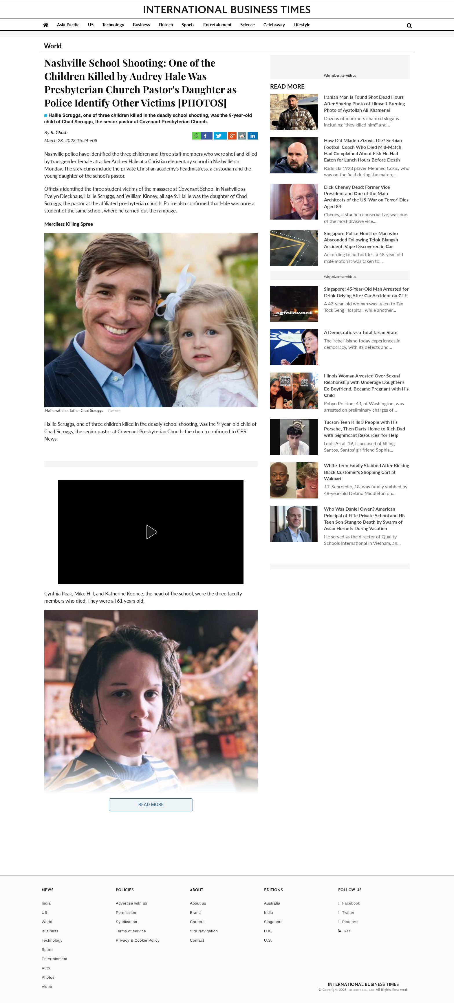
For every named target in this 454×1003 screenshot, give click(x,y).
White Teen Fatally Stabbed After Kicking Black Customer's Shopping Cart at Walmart (366, 472)
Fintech (166, 24)
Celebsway (274, 24)
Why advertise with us (340, 75)
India (46, 903)
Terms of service (131, 931)
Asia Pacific (68, 24)
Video (47, 986)
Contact (197, 940)
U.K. (268, 931)
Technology (113, 24)
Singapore (273, 922)
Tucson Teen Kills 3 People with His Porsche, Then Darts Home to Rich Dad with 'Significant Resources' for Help (364, 428)
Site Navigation (204, 931)
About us (198, 903)
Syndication (126, 922)
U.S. (268, 940)
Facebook (349, 903)
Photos (48, 977)
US (91, 24)
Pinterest (348, 922)
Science (247, 24)
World (47, 922)
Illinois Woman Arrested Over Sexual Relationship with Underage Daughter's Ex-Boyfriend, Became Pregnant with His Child (366, 385)
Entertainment (217, 24)
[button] (151, 532)
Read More (151, 804)
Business (141, 24)
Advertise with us (131, 903)
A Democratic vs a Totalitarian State (361, 332)
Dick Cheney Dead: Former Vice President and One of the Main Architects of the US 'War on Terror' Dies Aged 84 (366, 196)
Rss (344, 931)
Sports (188, 24)
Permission (126, 912)
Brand (195, 912)
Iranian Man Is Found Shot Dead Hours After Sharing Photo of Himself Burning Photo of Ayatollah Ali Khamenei (364, 103)
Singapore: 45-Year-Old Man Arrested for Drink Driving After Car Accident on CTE (366, 292)
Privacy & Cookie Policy (138, 940)
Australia (272, 903)
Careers (197, 922)
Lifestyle (302, 24)
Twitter (346, 912)
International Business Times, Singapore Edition (227, 9)
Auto (46, 968)
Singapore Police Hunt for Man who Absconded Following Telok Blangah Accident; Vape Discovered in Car (361, 239)
